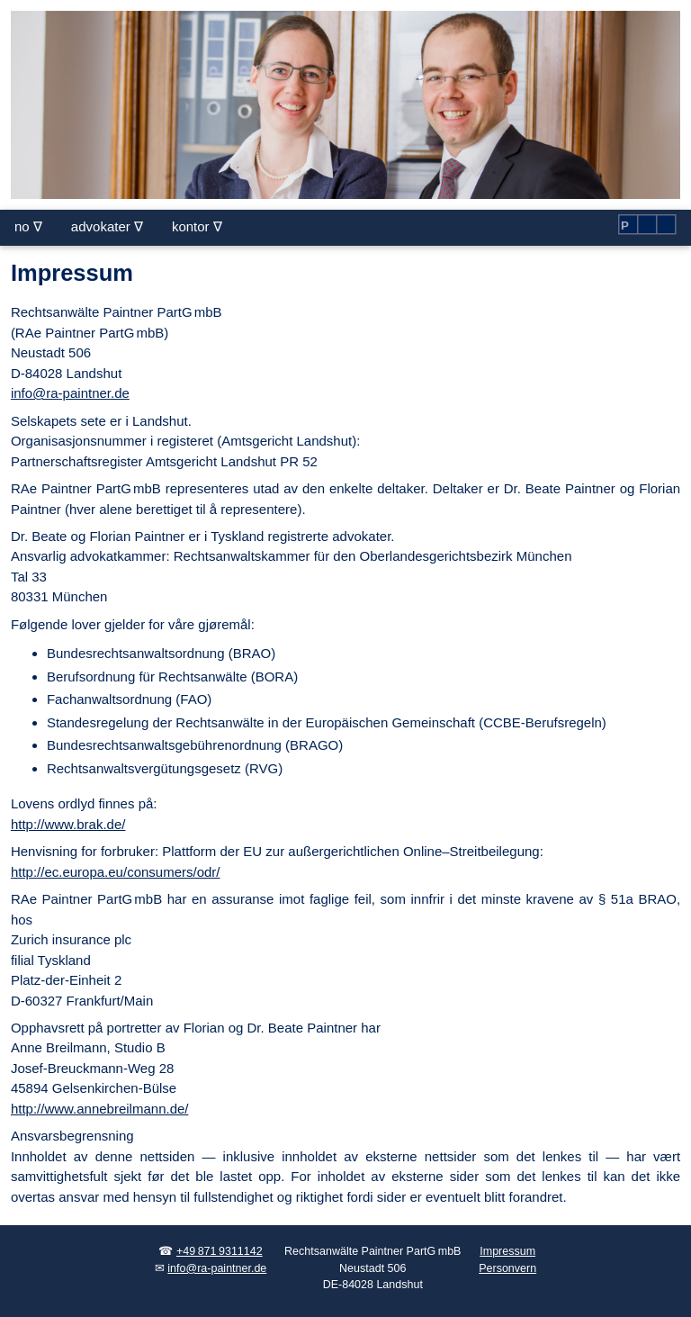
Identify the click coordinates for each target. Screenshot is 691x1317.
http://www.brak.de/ (68, 824)
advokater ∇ (107, 226)
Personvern (507, 1268)
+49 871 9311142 (219, 1251)
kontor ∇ (197, 226)
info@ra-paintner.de (70, 393)
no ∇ (28, 226)
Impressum (507, 1251)
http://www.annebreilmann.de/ (100, 1108)
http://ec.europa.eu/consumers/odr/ (115, 872)
